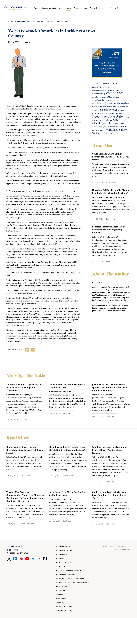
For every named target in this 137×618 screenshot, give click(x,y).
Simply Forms (61, 554)
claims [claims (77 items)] (116, 90)
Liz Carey (110, 261)
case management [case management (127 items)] (101, 86)
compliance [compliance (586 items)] (115, 93)
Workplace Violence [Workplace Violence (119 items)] (102, 133)
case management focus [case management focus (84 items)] (102, 90)
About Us (60, 602)
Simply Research (63, 546)
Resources (78, 8)
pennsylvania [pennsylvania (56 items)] (110, 113)
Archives (59, 594)
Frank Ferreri (111, 219)
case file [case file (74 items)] (105, 84)
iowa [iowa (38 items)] (127, 106)
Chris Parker (111, 182)
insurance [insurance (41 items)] (116, 106)
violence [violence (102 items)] (108, 120)
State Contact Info (63, 562)
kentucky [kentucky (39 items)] (95, 110)
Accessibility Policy (64, 610)
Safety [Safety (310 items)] (96, 116)
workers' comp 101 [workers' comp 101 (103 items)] (119, 126)
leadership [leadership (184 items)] (105, 109)
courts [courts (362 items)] (111, 96)
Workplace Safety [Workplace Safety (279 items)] (116, 129)
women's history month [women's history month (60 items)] (100, 127)
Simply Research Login (93, 8)
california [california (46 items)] (98, 84)
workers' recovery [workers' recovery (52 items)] (98, 130)
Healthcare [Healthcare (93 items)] (97, 106)
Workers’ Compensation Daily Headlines (73, 582)
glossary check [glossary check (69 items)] (123, 103)
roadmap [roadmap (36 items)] (119, 113)
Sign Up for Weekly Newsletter (68, 570)
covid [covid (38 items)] (117, 97)
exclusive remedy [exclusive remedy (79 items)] (99, 103)
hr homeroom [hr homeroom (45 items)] (107, 106)
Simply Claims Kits (64, 550)
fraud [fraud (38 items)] (114, 103)
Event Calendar (62, 598)
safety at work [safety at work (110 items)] (108, 116)
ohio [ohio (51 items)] (103, 113)
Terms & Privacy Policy (65, 606)
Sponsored (60, 590)
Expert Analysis (62, 586)
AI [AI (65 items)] (93, 84)
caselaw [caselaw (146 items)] (114, 83)
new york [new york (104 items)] (96, 113)
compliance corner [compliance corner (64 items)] (99, 97)
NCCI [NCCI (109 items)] (114, 109)
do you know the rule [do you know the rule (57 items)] (99, 100)
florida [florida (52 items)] (110, 103)
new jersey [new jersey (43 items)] (121, 110)
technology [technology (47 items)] (99, 120)
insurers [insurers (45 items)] (122, 106)
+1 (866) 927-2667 (15, 546)
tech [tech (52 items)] (93, 120)
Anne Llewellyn (27, 523)
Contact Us (60, 566)
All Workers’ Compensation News (70, 578)
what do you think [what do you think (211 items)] (102, 123)
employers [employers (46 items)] (111, 100)
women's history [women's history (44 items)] (119, 123)
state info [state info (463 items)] (122, 116)
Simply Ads (60, 558)
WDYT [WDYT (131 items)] (116, 119)
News (68, 8)
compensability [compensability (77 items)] (98, 93)
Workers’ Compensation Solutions (48, 8)
